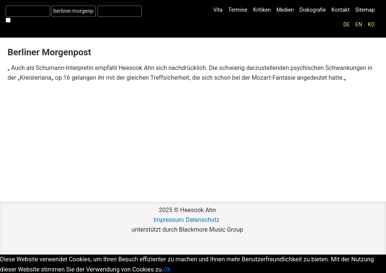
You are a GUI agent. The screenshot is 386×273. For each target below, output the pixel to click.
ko (371, 24)
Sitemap (365, 10)
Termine (237, 10)
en (358, 24)
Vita (218, 10)
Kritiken (262, 10)
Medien (285, 10)
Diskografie (312, 10)
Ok (166, 269)
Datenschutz (202, 219)
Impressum (168, 219)
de (346, 24)
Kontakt (340, 10)
